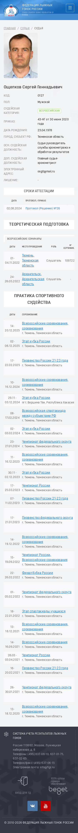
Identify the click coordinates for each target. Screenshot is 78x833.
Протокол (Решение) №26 (43, 208)
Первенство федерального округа (47, 518)
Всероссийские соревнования (44, 642)
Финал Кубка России (37, 573)
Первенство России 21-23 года (45, 360)
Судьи (25, 28)
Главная (10, 28)
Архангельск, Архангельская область (33, 279)
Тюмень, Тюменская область (30, 260)
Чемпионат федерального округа (47, 442)
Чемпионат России (36, 485)
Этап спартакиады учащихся (44, 611)
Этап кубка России (36, 341)
